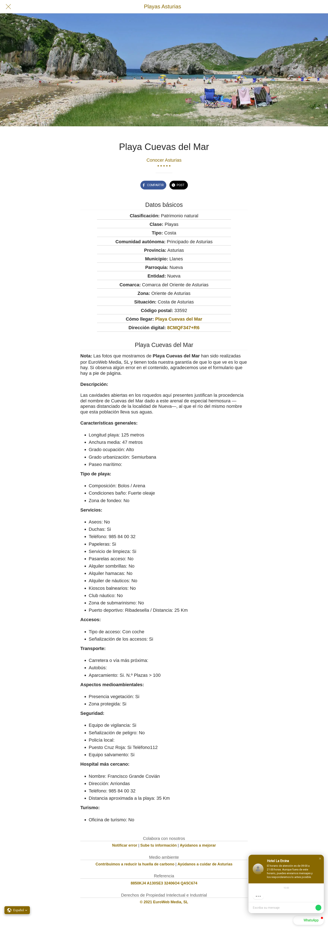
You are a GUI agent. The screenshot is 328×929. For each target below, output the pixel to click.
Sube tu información (158, 845)
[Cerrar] (8, 6)
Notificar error (124, 845)
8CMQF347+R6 (183, 327)
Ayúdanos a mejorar (198, 845)
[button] (320, 858)
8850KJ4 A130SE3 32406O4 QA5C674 (164, 883)
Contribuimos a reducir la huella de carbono (135, 864)
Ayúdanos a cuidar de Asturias (205, 864)
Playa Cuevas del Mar (178, 319)
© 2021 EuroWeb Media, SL (164, 902)
